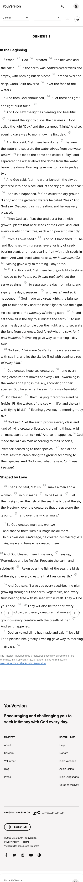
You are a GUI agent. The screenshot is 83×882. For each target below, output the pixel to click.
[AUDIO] (67, 19)
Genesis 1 (16, 18)
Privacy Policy (11, 841)
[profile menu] (73, 6)
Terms (26, 841)
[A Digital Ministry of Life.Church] (41, 811)
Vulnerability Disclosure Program (21, 845)
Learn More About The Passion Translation (23, 663)
